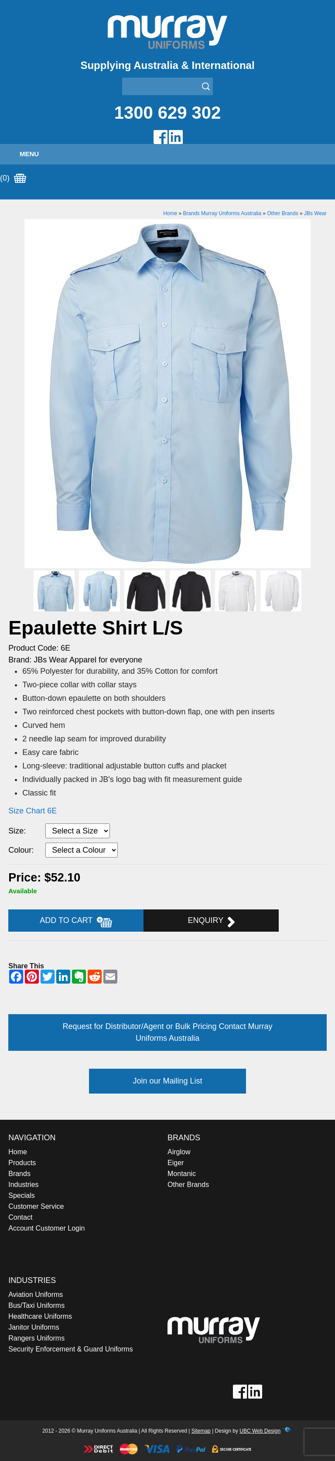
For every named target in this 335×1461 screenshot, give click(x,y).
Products (22, 1162)
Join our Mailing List (167, 1081)
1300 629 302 (167, 112)
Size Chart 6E (32, 810)
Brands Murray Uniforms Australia (222, 213)
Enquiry (211, 921)
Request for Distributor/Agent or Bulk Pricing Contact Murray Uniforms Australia (167, 1032)
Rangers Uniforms (36, 1338)
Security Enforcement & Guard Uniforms (70, 1349)
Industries (23, 1184)
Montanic (182, 1173)
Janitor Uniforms (33, 1327)
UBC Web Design (259, 1431)
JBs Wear (315, 213)
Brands (19, 1173)
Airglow (179, 1152)
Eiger (176, 1162)
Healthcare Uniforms (40, 1316)
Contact (20, 1217)
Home (170, 213)
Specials (21, 1195)
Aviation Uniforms (35, 1294)
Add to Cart (76, 921)
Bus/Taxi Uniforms (36, 1305)
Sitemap (201, 1431)
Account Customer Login (46, 1228)
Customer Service (36, 1206)
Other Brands (282, 213)
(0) (13, 178)
